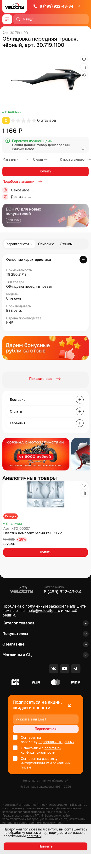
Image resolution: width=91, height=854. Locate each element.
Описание (46, 244)
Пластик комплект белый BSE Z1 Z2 (32, 533)
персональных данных (56, 742)
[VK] (53, 668)
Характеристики (19, 244)
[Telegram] (75, 668)
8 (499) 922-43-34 (53, 6)
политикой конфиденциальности (41, 750)
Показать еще (45, 378)
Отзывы (66, 244)
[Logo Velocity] (14, 6)
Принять (46, 846)
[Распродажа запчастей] (35, 454)
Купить (45, 171)
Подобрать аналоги (22, 181)
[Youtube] (64, 668)
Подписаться (46, 729)
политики (34, 836)
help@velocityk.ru (44, 610)
